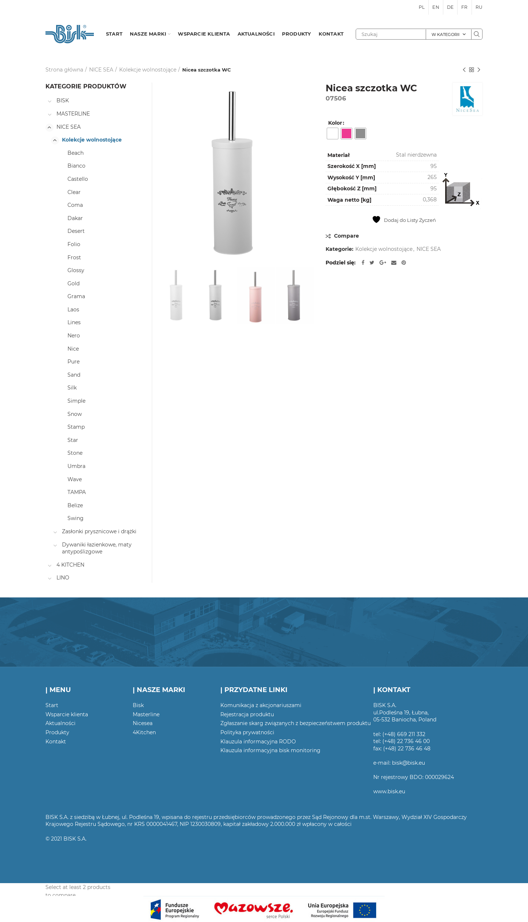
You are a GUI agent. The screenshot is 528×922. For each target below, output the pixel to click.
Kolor (335, 123)
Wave (74, 479)
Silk (72, 387)
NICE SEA (101, 69)
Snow (74, 414)
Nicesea (143, 723)
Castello (77, 179)
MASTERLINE (73, 113)
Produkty (57, 732)
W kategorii (445, 34)
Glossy (75, 270)
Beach (75, 153)
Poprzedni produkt (464, 70)
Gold (73, 283)
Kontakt (55, 741)
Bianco (76, 165)
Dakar (75, 218)
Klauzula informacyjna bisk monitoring (270, 750)
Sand (73, 375)
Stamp (76, 427)
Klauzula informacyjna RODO (258, 741)
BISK (62, 100)
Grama (76, 296)
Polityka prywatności (247, 732)
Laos (73, 309)
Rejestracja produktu (247, 714)
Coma (75, 205)
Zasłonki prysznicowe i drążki (99, 531)
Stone (74, 453)
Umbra (76, 466)
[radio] (332, 133)
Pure (73, 361)
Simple (76, 401)
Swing (75, 518)
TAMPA (76, 492)
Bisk (138, 705)
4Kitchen (144, 732)
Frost (74, 257)
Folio (73, 244)
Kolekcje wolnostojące (147, 69)
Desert (76, 231)
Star (72, 440)
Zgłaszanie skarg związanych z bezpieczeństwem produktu (295, 723)
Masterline (146, 714)
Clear (74, 192)
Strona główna (64, 69)
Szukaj (477, 34)
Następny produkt (479, 70)
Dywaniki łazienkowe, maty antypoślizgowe (97, 548)
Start (51, 705)
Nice (73, 348)
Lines (74, 322)
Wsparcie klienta (66, 714)
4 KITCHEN (70, 564)
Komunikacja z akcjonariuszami (260, 705)
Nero (73, 335)
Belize (75, 505)
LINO (62, 577)
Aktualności (60, 723)
